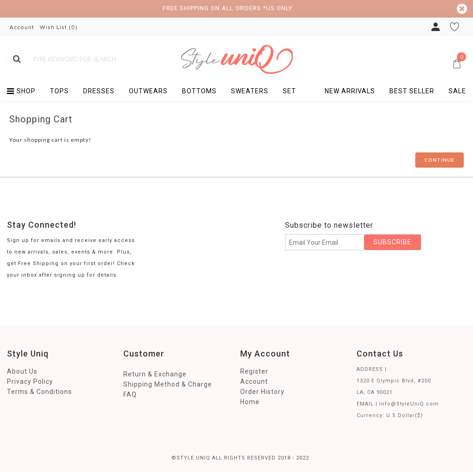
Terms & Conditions (39, 391)
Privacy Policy (30, 381)
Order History (262, 391)
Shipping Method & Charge (167, 384)
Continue (439, 160)
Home (250, 401)
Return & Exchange (155, 374)
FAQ (130, 394)
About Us (22, 371)
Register (254, 371)
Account (254, 381)
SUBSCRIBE (392, 242)
